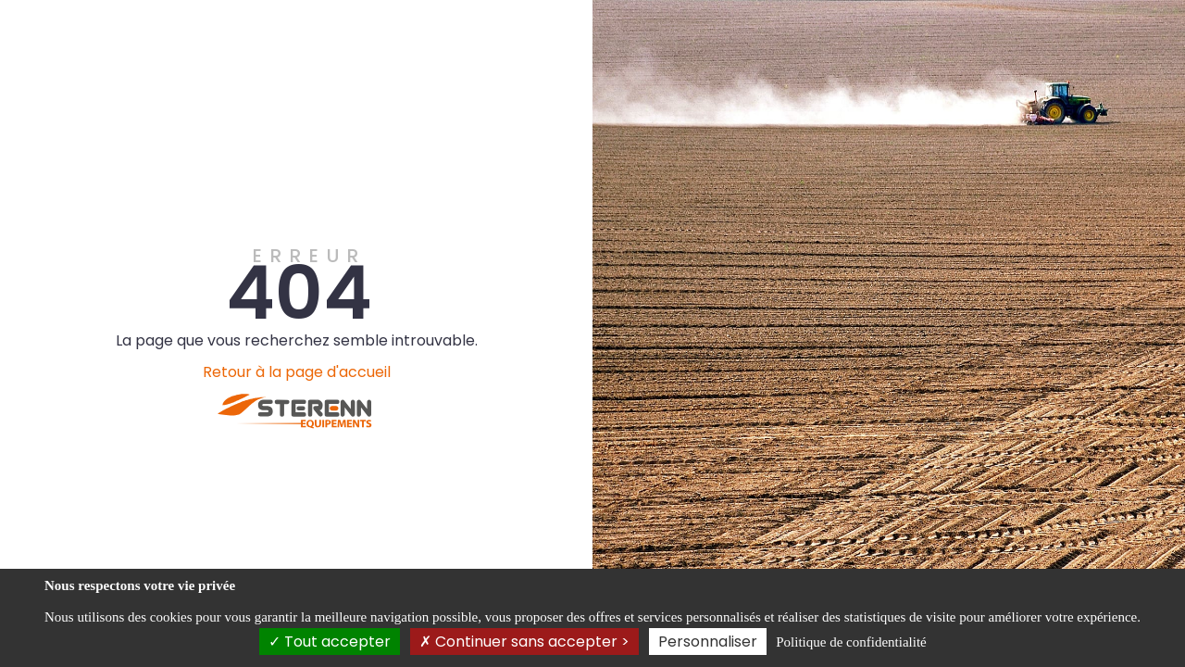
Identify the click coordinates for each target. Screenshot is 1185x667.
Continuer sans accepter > (524, 641)
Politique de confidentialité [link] (851, 642)
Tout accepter (329, 641)
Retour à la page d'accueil (297, 372)
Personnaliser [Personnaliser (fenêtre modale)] (707, 641)
